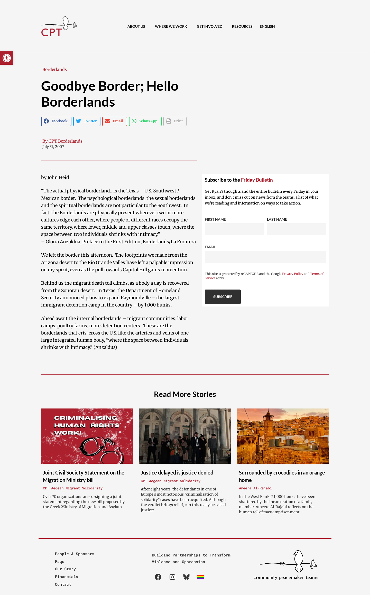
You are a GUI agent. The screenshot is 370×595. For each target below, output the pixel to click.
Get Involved (211, 26)
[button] (6, 58)
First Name (215, 219)
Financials (66, 576)
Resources (242, 26)
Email (210, 247)
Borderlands (54, 69)
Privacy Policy (292, 274)
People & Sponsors (74, 553)
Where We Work (172, 26)
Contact (63, 584)
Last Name (277, 219)
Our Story (65, 568)
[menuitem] (267, 26)
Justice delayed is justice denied (177, 472)
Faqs (59, 561)
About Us (137, 26)
